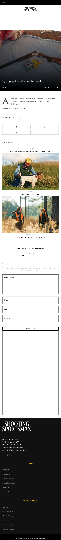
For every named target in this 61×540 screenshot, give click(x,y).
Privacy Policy (6, 487)
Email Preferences (8, 529)
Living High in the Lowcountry (30, 237)
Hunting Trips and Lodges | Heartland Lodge (30, 151)
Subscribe (5, 507)
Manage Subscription (8, 516)
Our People (5, 469)
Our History (6, 474)
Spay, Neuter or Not (30, 194)
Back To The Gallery (11, 117)
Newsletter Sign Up (8, 525)
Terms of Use (6, 492)
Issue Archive (6, 520)
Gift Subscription (7, 511)
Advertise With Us (8, 478)
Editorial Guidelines (8, 483)
